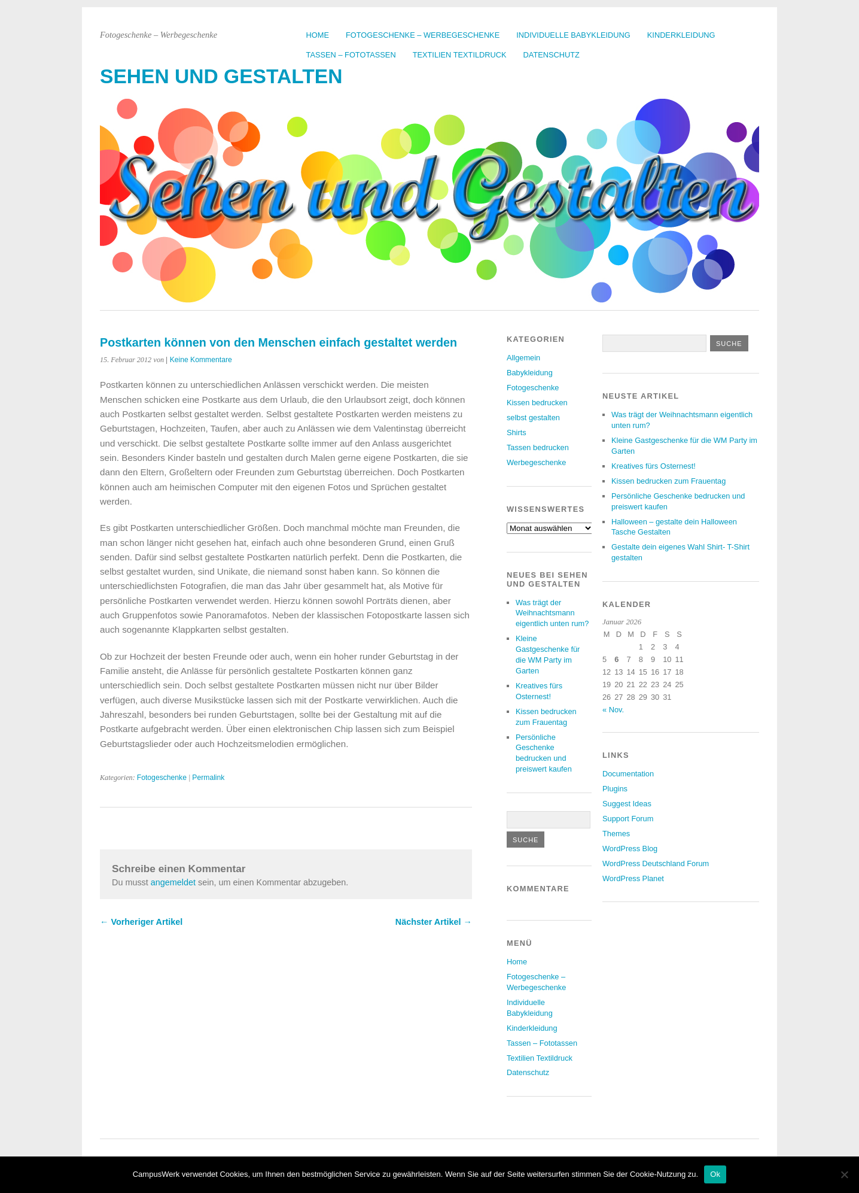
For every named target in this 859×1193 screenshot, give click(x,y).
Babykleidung (530, 372)
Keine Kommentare (201, 360)
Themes (616, 833)
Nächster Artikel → (433, 922)
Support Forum (627, 818)
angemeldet (173, 882)
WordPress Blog (629, 848)
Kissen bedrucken (537, 402)
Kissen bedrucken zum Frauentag (668, 480)
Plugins (615, 788)
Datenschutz (551, 54)
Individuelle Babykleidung (573, 35)
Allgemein (523, 357)
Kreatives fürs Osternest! (653, 466)
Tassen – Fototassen (351, 54)
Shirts (516, 432)
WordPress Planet (633, 878)
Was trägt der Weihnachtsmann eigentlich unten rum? (552, 613)
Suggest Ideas (626, 803)
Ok (715, 1174)
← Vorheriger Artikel (141, 922)
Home (317, 35)
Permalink (208, 777)
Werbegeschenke (536, 462)
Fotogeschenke (162, 777)
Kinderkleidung (681, 35)
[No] (844, 1174)
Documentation (628, 773)
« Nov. (613, 709)
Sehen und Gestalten (221, 76)
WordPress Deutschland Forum (655, 863)
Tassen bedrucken (538, 447)
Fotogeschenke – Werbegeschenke (422, 35)
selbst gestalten (533, 417)
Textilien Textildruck (460, 54)
